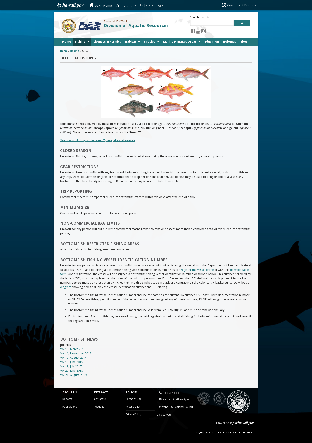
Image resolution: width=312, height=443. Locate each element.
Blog (243, 41)
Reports (67, 399)
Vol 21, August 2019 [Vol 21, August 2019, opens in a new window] (73, 375)
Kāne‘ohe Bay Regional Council (175, 407)
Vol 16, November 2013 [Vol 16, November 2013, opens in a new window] (75, 353)
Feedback (99, 406)
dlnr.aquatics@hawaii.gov (176, 399)
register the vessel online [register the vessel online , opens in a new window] (197, 270)
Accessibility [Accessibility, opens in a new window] (133, 406)
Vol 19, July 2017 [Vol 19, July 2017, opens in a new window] (71, 366)
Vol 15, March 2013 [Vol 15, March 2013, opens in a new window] (72, 349)
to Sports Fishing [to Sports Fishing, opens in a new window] (219, 398)
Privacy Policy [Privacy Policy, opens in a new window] (133, 414)
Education (212, 41)
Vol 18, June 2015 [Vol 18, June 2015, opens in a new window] (71, 362)
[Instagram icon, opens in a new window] (203, 31)
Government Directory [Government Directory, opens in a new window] (241, 5)
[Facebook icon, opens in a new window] (193, 31)
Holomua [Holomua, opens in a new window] (229, 41)
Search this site (200, 17)
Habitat (130, 41)
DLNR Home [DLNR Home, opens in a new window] (103, 5)
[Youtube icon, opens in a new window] (198, 31)
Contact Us (100, 399)
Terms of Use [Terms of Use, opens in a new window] (134, 399)
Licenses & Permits (107, 41)
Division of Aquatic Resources (136, 25)
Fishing (80, 41)
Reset (149, 5)
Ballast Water (165, 414)
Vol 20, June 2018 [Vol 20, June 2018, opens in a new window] (71, 370)
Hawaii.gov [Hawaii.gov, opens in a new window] (70, 5)
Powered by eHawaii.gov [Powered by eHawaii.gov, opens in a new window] (235, 424)
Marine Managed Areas (180, 41)
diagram (65, 287)
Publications (69, 406)
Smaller (139, 5)
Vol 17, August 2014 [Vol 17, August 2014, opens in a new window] (73, 357)
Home (66, 41)
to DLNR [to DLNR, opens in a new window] (203, 398)
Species (149, 41)
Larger (159, 5)
